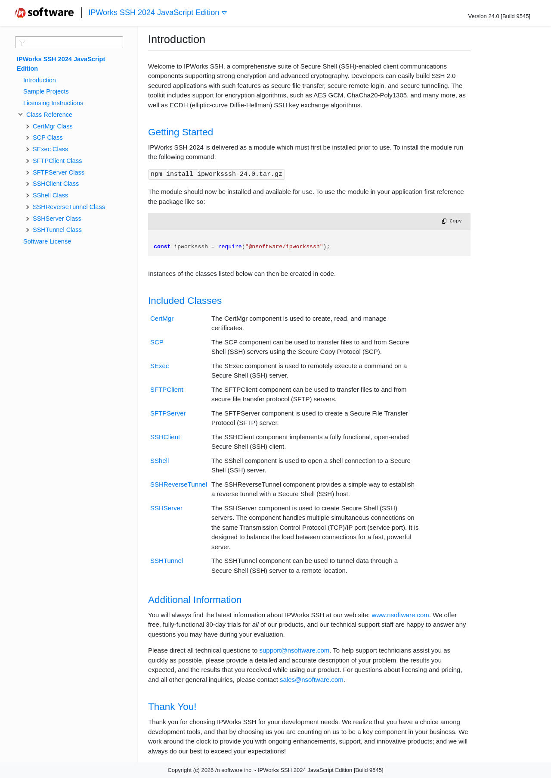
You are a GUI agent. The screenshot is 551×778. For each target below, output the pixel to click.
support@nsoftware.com (294, 650)
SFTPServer (168, 413)
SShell (159, 460)
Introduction (39, 80)
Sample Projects (46, 91)
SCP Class (48, 137)
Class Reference (47, 114)
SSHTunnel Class (57, 229)
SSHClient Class (56, 183)
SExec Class (50, 149)
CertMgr (161, 318)
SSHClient (165, 437)
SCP (157, 342)
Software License (47, 241)
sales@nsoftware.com (312, 679)
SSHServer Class (57, 218)
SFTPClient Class (57, 160)
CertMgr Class (53, 126)
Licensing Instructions (53, 103)
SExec (159, 365)
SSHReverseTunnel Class (69, 206)
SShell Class (50, 195)
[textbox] (69, 42)
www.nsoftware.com (400, 615)
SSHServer (166, 508)
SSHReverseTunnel (178, 484)
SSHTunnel (166, 560)
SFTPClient (166, 389)
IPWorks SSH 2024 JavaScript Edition (158, 12)
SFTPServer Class (58, 172)
